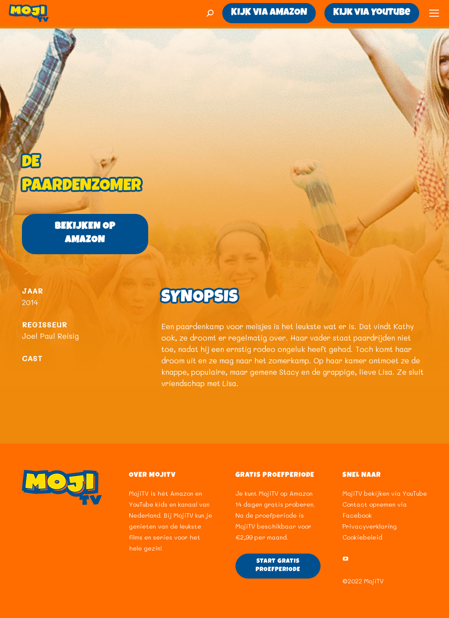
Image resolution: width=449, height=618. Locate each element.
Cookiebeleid (362, 537)
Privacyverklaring (369, 526)
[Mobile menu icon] (434, 13)
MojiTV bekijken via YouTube (384, 493)
